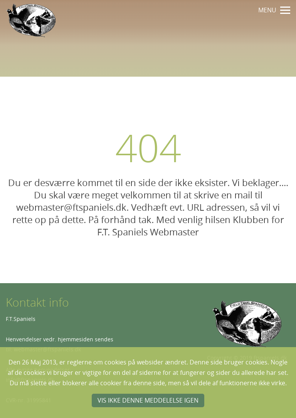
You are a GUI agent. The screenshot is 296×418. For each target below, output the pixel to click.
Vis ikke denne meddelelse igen (148, 400)
